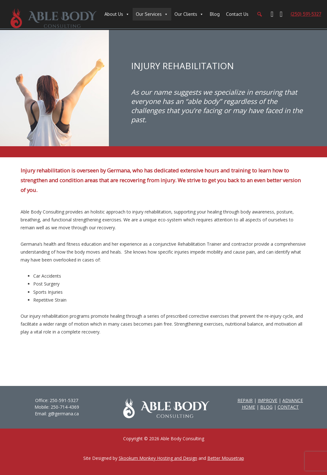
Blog (215, 14)
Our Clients (185, 14)
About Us (113, 14)
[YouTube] (281, 14)
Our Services (149, 14)
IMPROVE (267, 400)
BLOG (266, 407)
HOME (248, 407)
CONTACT (288, 407)
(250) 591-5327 (306, 14)
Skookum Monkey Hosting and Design (158, 458)
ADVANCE (292, 400)
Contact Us (237, 14)
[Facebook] (272, 14)
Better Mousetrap (225, 458)
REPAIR (245, 400)
